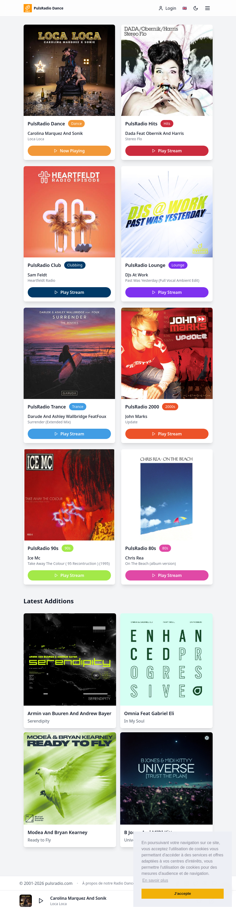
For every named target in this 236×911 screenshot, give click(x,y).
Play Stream (167, 151)
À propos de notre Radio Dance (108, 883)
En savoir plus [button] (155, 880)
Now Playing (69, 151)
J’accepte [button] (182, 894)
